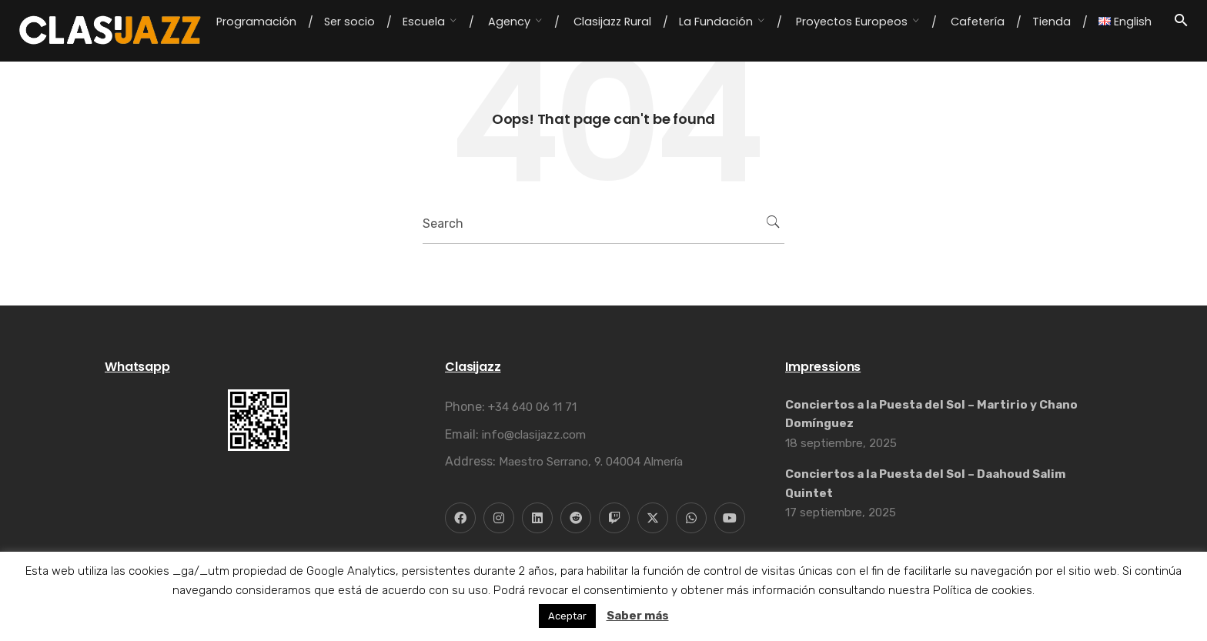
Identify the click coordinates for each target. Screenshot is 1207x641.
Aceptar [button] (567, 616)
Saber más (638, 616)
